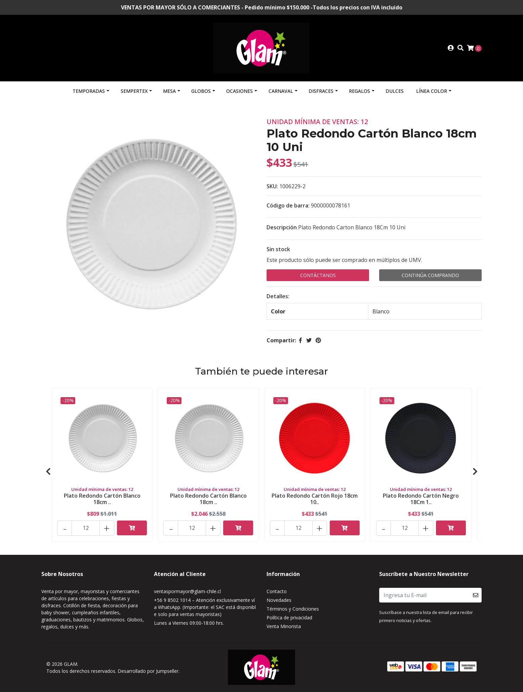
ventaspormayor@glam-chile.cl (187, 591)
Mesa (169, 91)
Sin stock (278, 249)
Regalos (359, 91)
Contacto (277, 591)
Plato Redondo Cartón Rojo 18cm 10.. (315, 499)
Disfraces (321, 91)
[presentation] (48, 471)
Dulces (395, 91)
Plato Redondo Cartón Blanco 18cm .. (102, 499)
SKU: (272, 186)
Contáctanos (318, 275)
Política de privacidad (289, 617)
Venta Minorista (284, 626)
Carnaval (281, 91)
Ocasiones (239, 91)
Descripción (282, 227)
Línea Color (431, 91)
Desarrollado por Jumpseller (148, 671)
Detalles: (278, 296)
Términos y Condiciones (293, 609)
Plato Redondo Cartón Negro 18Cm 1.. (421, 499)
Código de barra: (288, 205)
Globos (201, 91)
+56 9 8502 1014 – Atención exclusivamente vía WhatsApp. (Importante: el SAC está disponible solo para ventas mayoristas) (205, 607)
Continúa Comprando (430, 275)
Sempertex (134, 91)
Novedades (279, 600)
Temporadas (89, 91)
